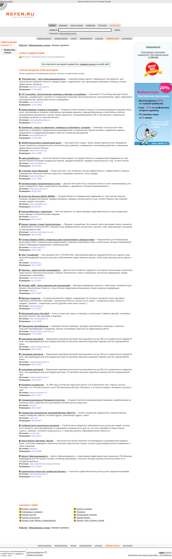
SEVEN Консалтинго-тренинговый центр (41, 143)
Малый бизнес (83, 517)
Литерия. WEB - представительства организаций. (45, 285)
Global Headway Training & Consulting (39, 110)
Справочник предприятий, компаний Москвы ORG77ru (48, 413)
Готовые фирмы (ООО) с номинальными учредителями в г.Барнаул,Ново (57, 239)
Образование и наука (39, 45)
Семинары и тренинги (32, 512)
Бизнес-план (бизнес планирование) (39, 520)
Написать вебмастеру (35, 552)
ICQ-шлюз (102, 25)
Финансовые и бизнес (87, 514)
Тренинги (81, 512)
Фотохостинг (115, 25)
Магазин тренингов (30, 298)
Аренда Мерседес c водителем (36, 211)
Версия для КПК (6, 1)
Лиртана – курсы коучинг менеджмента (40, 270)
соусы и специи (77, 25)
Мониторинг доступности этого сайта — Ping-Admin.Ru (150, 555)
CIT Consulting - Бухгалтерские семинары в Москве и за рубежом (53, 94)
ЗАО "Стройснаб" (30, 255)
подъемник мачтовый (32, 339)
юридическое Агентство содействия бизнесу (43, 471)
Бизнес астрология (31, 517)
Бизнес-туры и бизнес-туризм (90, 520)
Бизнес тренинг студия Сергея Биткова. (41, 224)
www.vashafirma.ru (30, 158)
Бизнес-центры (29, 514)
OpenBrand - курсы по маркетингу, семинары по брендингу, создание (55, 127)
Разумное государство (32, 385)
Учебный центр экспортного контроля (40, 425)
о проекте (99, 38)
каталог (52, 25)
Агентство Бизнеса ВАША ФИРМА (38, 196)
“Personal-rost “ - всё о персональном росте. (43, 79)
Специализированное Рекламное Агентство (43, 400)
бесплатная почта (68, 33)
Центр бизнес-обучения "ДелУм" (37, 441)
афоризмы (63, 25)
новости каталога (44, 38)
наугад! (74, 38)
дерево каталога (61, 38)
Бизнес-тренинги (30, 509)
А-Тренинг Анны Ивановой (34, 171)
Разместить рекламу (35, 555)
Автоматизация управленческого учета (40, 183)
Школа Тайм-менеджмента (34, 456)
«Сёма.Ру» (19, 553)
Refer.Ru (23, 45)
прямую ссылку (88, 64)
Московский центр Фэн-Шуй (35, 313)
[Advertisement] (95, 15)
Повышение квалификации (34, 326)
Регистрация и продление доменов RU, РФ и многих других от (153, 61)
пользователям (86, 38)
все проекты (127, 38)
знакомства (90, 25)
